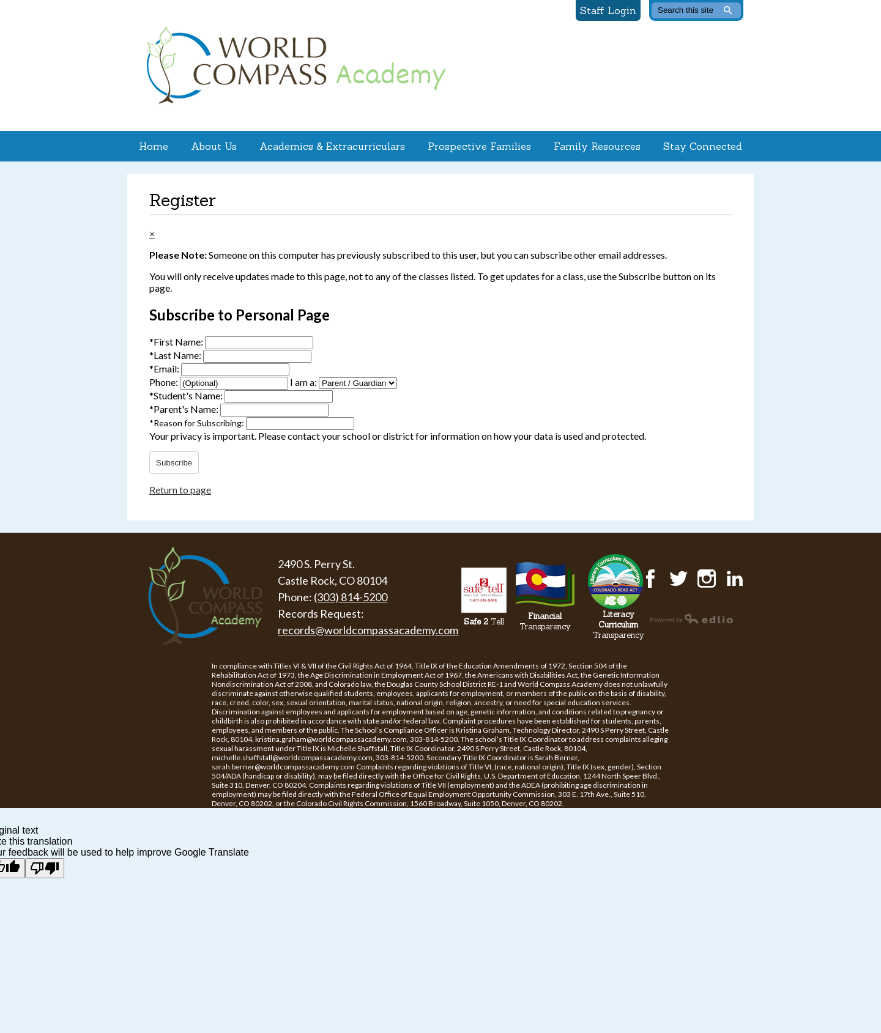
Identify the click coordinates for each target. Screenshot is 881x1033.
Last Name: (176, 355)
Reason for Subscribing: (197, 423)
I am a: (303, 382)
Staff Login (608, 10)
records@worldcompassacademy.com (368, 630)
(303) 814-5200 (350, 597)
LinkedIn (735, 578)
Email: (165, 368)
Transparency (545, 621)
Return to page (180, 489)
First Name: (177, 341)
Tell (484, 621)
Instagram (706, 578)
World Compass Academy (293, 65)
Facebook (650, 578)
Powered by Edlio (692, 618)
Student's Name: (187, 395)
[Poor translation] (44, 868)
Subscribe (174, 462)
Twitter (678, 578)
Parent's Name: (184, 409)
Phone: (164, 382)
